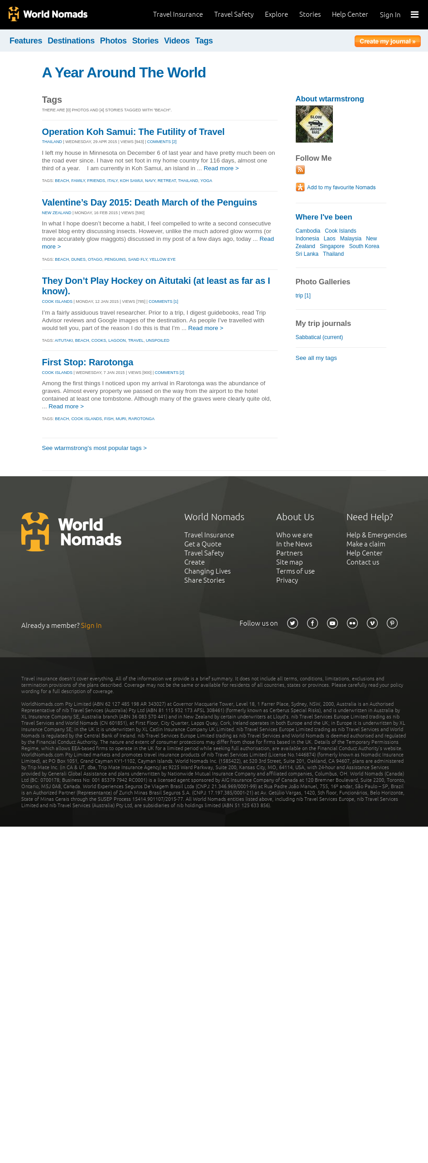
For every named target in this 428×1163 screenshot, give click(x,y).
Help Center (350, 14)
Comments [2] (162, 141)
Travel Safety (234, 14)
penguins (115, 259)
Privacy (287, 580)
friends (96, 180)
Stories (310, 14)
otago (95, 259)
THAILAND (52, 141)
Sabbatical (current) (319, 337)
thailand (188, 180)
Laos (330, 238)
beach (62, 180)
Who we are (294, 535)
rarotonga (141, 418)
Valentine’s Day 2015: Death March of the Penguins (149, 202)
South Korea (364, 246)
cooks (98, 340)
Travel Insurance (178, 14)
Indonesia (307, 238)
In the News (294, 544)
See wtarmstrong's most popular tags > (94, 448)
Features (26, 40)
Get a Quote (202, 544)
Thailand (333, 254)
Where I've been (324, 217)
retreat (167, 180)
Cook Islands (340, 231)
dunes (78, 259)
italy (112, 180)
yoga (206, 180)
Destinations (71, 40)
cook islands (86, 418)
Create (194, 562)
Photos (113, 40)
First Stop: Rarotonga (88, 362)
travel (136, 340)
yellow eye (162, 259)
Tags (204, 40)
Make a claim (365, 544)
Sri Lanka (307, 254)
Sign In (390, 15)
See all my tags (316, 357)
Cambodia (308, 231)
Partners (289, 553)
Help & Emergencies (376, 535)
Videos (177, 40)
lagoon (117, 340)
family (78, 180)
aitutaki (64, 340)
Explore (276, 14)
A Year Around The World (124, 72)
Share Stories (204, 580)
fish (109, 418)
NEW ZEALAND (57, 213)
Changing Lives (207, 571)
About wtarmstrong (330, 99)
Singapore (332, 246)
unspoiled (157, 340)
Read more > (221, 168)
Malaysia (350, 238)
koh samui (131, 180)
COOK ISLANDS (57, 301)
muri (120, 418)
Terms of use (295, 571)
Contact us (362, 562)
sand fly (137, 259)
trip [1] (303, 295)
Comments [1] (163, 301)
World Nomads (47, 14)
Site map (289, 562)
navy (150, 180)
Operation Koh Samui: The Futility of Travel (133, 132)
